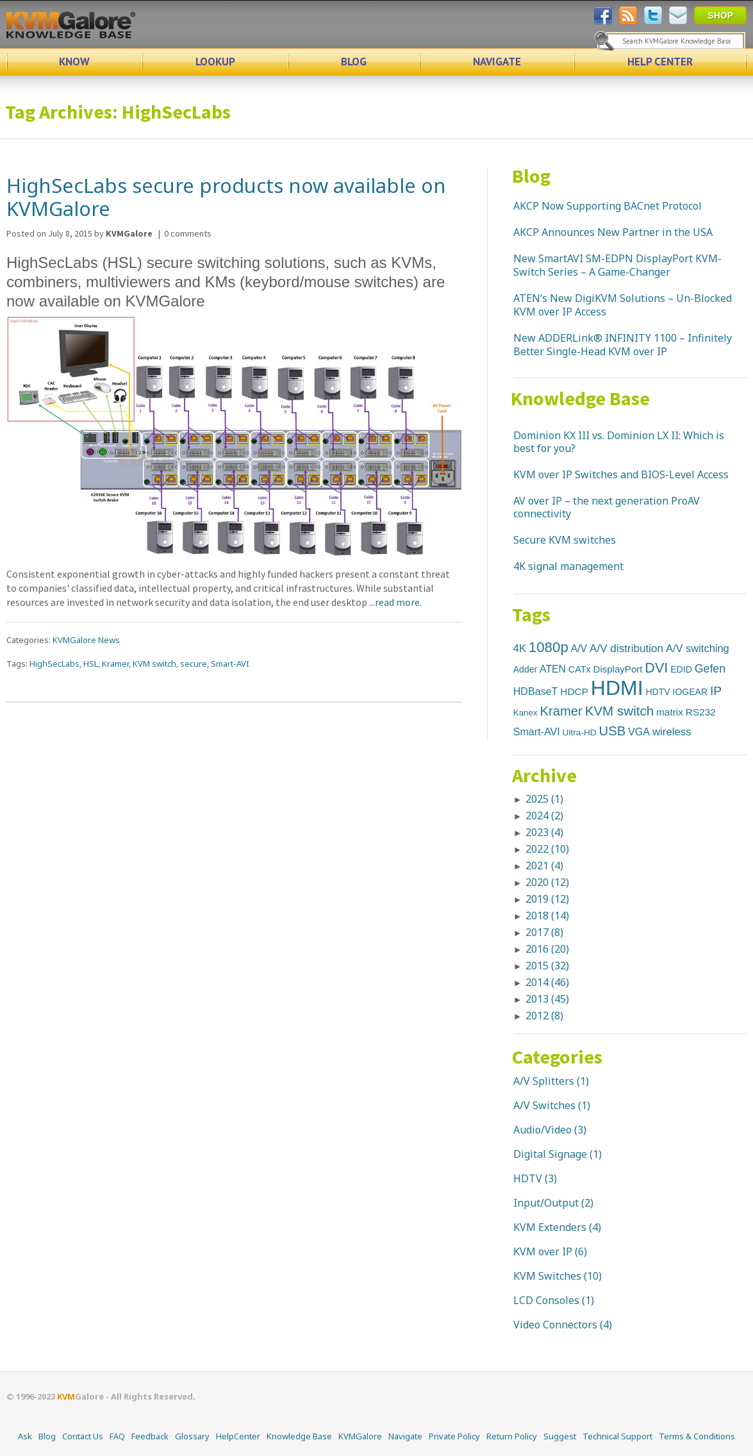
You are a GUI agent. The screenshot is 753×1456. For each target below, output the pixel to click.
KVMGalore (360, 1436)
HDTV (658, 692)
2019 (547, 899)
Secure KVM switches (564, 539)
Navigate (405, 1436)
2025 (544, 799)
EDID (681, 669)
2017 (544, 932)
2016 (547, 949)
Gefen (710, 668)
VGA (639, 731)
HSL (90, 663)
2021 (544, 865)
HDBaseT (535, 691)
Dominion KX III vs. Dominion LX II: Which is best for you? (618, 442)
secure (193, 663)
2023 (544, 832)
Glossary (192, 1436)
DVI (656, 668)
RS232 (701, 712)
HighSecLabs (54, 663)
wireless (671, 732)
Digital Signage (550, 1154)
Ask (25, 1436)
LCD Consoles (546, 1300)
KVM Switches (547, 1276)
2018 (547, 915)
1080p (548, 647)
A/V (579, 648)
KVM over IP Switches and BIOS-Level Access (621, 474)
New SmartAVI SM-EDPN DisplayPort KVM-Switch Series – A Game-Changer (617, 265)
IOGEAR (690, 692)
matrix (669, 712)
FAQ (117, 1436)
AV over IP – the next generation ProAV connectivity (606, 507)
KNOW (74, 61)
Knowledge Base (580, 398)
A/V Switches (544, 1105)
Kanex (525, 712)
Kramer (115, 663)
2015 (547, 965)
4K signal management (568, 566)
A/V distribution (626, 648)
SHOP (720, 15)
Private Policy (454, 1436)
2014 (547, 982)
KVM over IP (542, 1251)
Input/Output (546, 1203)
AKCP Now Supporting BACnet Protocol (607, 206)
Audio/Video (542, 1130)
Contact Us (82, 1436)
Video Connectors (555, 1325)
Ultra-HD (580, 732)
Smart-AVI (230, 663)
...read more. (394, 602)
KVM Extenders (549, 1227)
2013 (547, 999)
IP (716, 691)
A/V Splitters (543, 1081)
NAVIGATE (497, 61)
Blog (531, 175)
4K (519, 648)
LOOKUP (215, 61)
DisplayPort (618, 669)
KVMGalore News (86, 640)
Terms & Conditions (697, 1436)
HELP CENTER (660, 61)
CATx (579, 669)
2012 (544, 1015)
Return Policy (511, 1436)
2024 (544, 815)
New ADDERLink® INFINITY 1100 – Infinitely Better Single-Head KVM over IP (622, 344)
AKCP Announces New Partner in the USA (613, 232)
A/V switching (697, 648)
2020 (547, 882)
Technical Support (617, 1436)
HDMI (617, 687)
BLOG (354, 61)
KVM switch (154, 663)
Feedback (150, 1436)
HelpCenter (238, 1436)
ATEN (553, 669)
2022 (547, 849)
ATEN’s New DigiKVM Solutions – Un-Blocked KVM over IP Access (622, 305)
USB (612, 731)
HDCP (574, 691)
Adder (525, 669)
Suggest (559, 1436)
